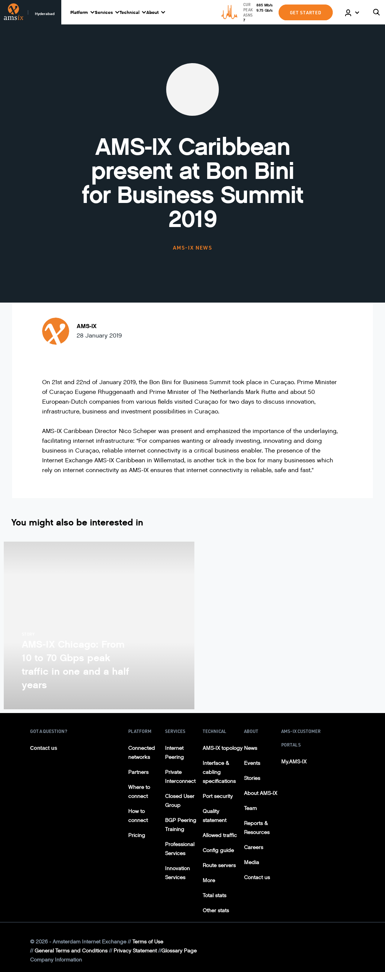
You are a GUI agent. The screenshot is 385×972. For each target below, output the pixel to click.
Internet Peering (174, 753)
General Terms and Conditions (71, 950)
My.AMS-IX (293, 761)
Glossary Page (179, 950)
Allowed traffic (220, 835)
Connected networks (141, 753)
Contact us (43, 748)
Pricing (136, 835)
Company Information (56, 959)
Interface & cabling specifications (219, 772)
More (209, 880)
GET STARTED (305, 12)
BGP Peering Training (180, 825)
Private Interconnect (180, 777)
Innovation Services (177, 873)
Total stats (214, 895)
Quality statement (214, 816)
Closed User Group (179, 801)
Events (252, 763)
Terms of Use (148, 941)
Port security (218, 796)
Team (250, 808)
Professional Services (179, 849)
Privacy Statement (135, 950)
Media (251, 862)
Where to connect (139, 792)
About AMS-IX (260, 793)
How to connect (138, 816)
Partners (138, 772)
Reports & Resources (257, 828)
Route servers (219, 865)
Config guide (218, 850)
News (250, 748)
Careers (253, 847)
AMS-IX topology (223, 748)
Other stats (216, 910)
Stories (252, 778)
